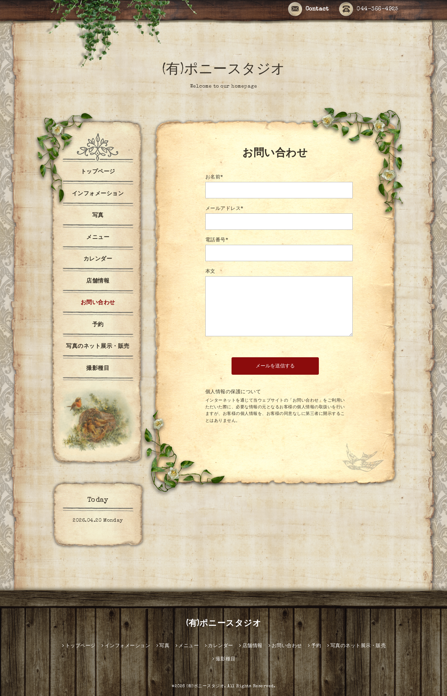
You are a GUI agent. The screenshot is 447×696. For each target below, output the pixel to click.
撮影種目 (97, 369)
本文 (210, 271)
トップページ (98, 172)
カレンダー (97, 259)
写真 (98, 216)
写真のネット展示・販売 (98, 347)
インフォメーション (98, 194)
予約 (98, 325)
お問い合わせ (98, 303)
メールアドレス (224, 208)
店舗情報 (97, 281)
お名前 (214, 177)
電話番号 (216, 240)
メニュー (97, 238)
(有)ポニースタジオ (223, 71)
